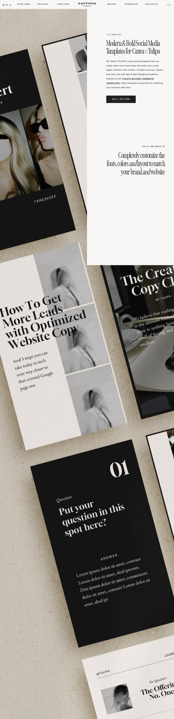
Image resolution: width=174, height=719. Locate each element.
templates (116, 34)
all (108, 34)
